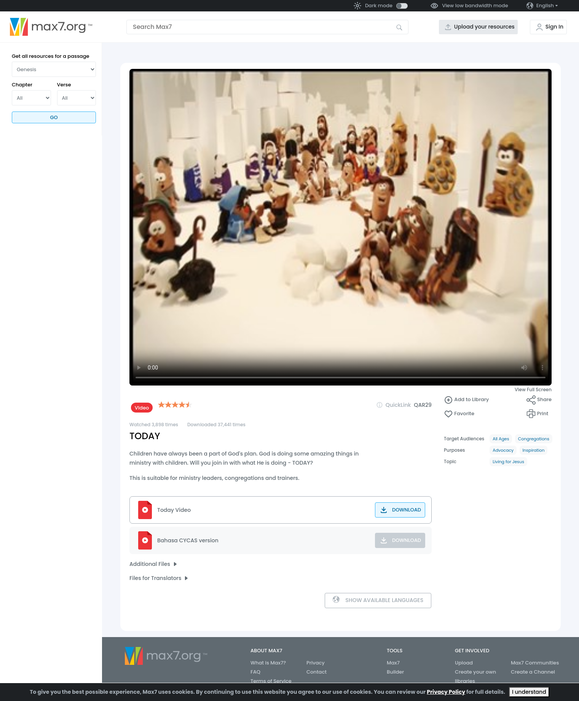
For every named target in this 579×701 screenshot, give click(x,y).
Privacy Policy (446, 692)
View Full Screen (533, 389)
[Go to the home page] (51, 27)
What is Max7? (268, 662)
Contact (316, 672)
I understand (529, 692)
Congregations (533, 439)
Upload (464, 662)
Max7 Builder (395, 667)
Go (53, 117)
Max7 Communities (535, 662)
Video (142, 407)
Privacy (315, 662)
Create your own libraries (475, 676)
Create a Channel (533, 672)
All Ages (501, 439)
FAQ (255, 672)
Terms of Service (271, 681)
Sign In (554, 26)
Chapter (22, 84)
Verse (64, 84)
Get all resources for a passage (50, 56)
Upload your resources (484, 26)
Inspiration (534, 450)
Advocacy (503, 450)
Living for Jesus (508, 462)
